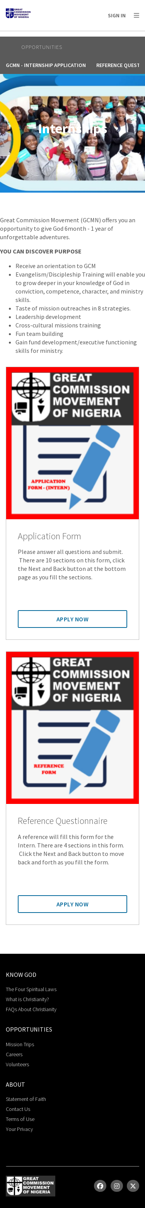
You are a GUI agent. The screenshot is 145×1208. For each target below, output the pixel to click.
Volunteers (17, 1064)
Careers (14, 1054)
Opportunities (41, 47)
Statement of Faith (26, 1099)
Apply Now (72, 619)
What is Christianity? (27, 999)
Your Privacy (19, 1129)
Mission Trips (20, 1044)
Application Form (49, 536)
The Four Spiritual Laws (31, 989)
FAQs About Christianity (31, 1009)
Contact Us (18, 1109)
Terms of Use (20, 1119)
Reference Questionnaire (62, 821)
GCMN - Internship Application (46, 65)
